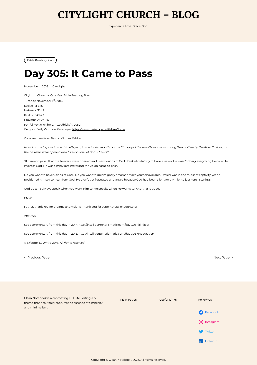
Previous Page (36, 257)
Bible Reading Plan (40, 60)
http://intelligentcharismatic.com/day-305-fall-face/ (114, 224)
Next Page (223, 257)
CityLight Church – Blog (128, 14)
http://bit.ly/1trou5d (68, 124)
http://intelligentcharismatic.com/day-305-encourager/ (116, 233)
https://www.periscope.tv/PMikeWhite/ (98, 129)
